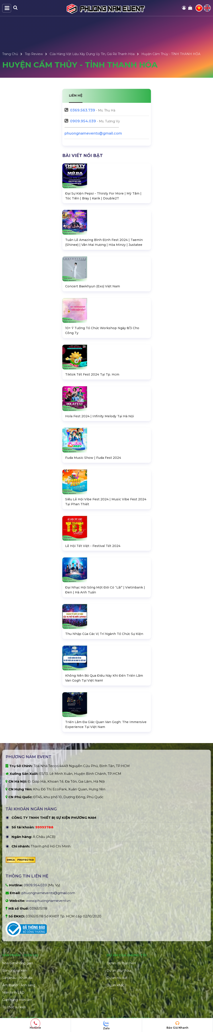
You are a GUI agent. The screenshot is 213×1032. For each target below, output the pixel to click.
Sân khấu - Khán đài (17, 997)
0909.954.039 (83, 121)
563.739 (82, 110)
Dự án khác (115, 1004)
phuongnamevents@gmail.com (93, 133)
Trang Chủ (10, 54)
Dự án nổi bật (117, 997)
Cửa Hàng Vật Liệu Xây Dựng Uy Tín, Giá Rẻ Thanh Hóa (92, 54)
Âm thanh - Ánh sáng (18, 1004)
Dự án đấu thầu (119, 990)
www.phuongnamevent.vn (48, 920)
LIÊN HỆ (76, 95)
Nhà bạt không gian (17, 982)
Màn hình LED (13, 1012)
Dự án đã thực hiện (121, 982)
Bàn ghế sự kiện (14, 990)
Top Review (34, 54)
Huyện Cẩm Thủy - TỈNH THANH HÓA (170, 54)
